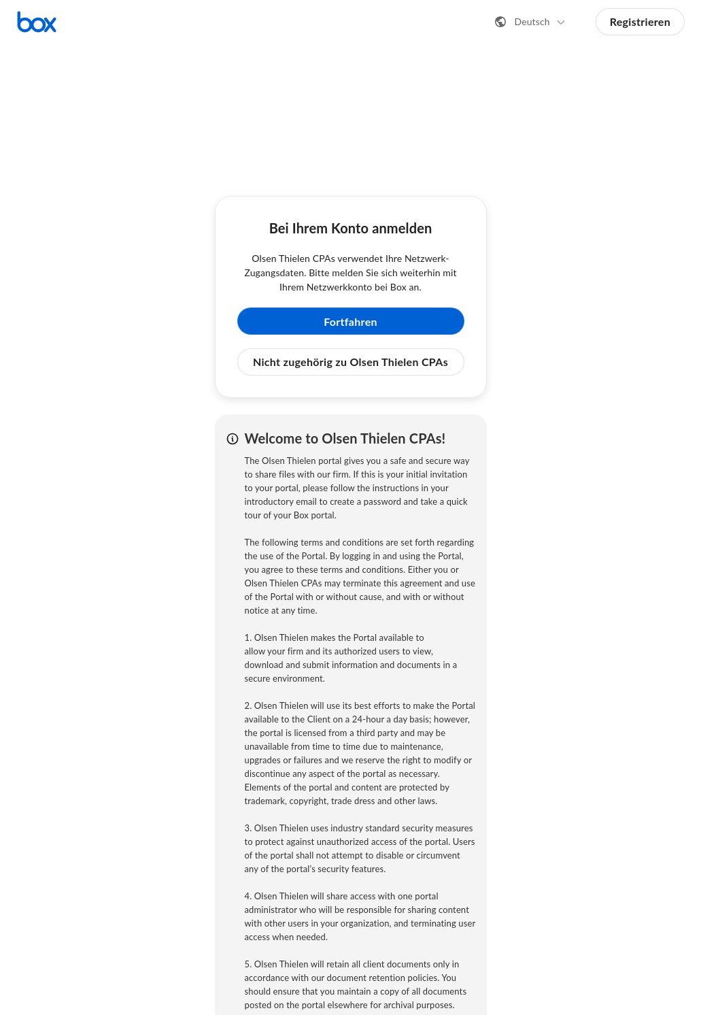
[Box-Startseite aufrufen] (36, 22)
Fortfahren (350, 321)
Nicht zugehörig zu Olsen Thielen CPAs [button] (350, 361)
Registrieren (640, 21)
